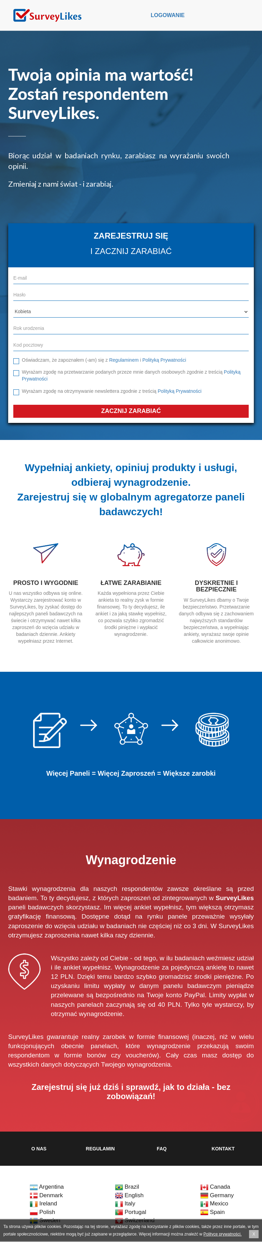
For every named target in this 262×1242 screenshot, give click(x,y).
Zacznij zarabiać (131, 411)
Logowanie (168, 15)
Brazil (127, 1187)
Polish (42, 1212)
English (129, 1195)
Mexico (214, 1203)
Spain (212, 1212)
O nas (38, 1148)
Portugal (130, 1212)
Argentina (47, 1187)
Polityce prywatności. (222, 1234)
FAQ (162, 1148)
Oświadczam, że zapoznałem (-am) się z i (104, 360)
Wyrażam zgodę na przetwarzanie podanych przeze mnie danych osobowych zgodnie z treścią (131, 375)
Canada (215, 1187)
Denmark (46, 1195)
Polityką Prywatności (164, 360)
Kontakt (223, 1148)
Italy (125, 1203)
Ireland (43, 1203)
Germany (217, 1195)
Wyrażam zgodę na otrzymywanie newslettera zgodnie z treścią (112, 391)
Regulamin (100, 1148)
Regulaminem (124, 360)
